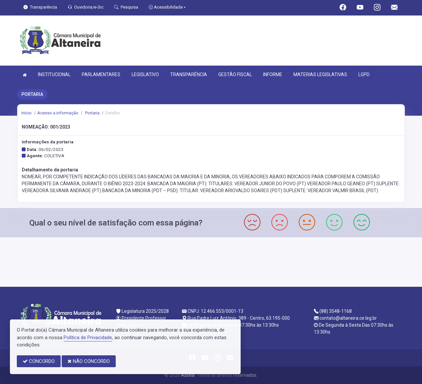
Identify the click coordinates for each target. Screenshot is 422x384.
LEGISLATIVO (145, 74)
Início (26, 112)
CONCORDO (39, 361)
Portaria (92, 112)
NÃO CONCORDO (89, 361)
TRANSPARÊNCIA (188, 74)
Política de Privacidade (88, 337)
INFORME (272, 74)
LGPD (364, 74)
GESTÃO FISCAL (235, 74)
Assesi (188, 375)
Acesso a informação (57, 112)
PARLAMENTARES (101, 74)
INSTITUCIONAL (54, 74)
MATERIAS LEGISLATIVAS (320, 74)
